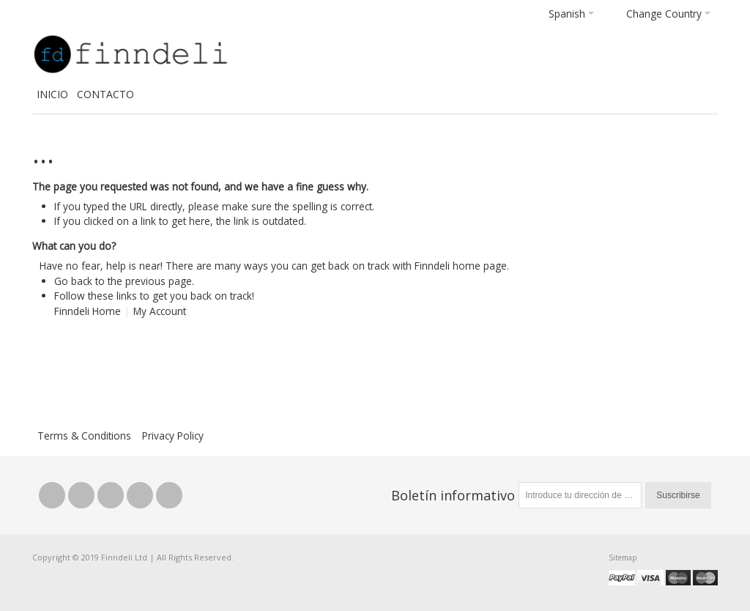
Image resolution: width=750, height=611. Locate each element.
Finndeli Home (87, 311)
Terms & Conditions (84, 435)
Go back (73, 281)
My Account (159, 311)
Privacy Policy (173, 435)
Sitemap (622, 557)
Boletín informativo (453, 495)
